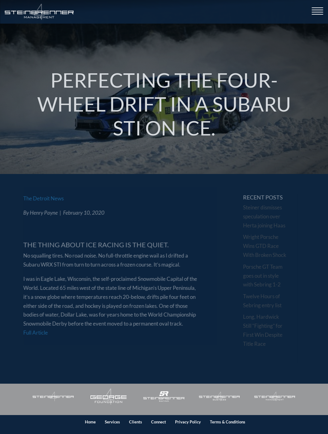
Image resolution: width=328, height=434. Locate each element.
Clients (135, 421)
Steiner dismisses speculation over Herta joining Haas (265, 216)
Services (112, 421)
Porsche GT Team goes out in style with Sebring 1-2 (264, 275)
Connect (158, 421)
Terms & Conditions (227, 421)
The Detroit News (38, 198)
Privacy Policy (188, 421)
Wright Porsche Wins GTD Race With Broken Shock (266, 246)
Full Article (30, 332)
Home (90, 421)
